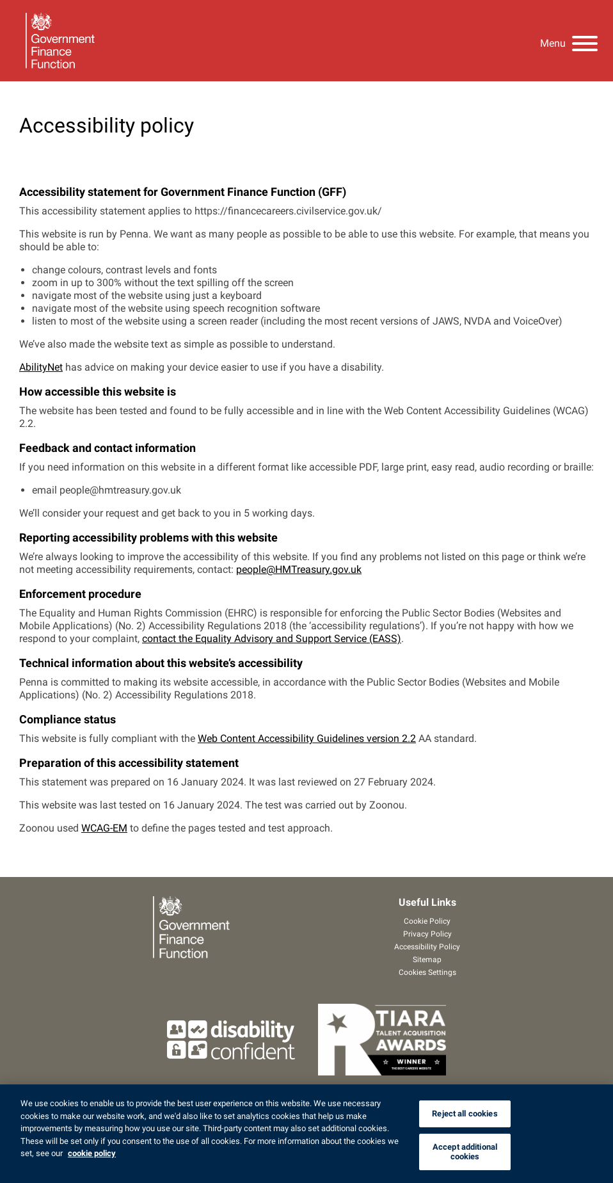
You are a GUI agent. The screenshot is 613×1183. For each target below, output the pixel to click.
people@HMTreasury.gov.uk (299, 569)
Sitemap (427, 959)
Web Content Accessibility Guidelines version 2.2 (307, 738)
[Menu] (569, 41)
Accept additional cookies (465, 1152)
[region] (306, 1133)
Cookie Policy (427, 921)
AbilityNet (41, 367)
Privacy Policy (427, 934)
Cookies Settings (427, 972)
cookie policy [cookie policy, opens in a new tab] (92, 1153)
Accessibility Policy (427, 946)
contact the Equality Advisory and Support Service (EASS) (271, 638)
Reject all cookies (464, 1113)
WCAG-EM (104, 828)
